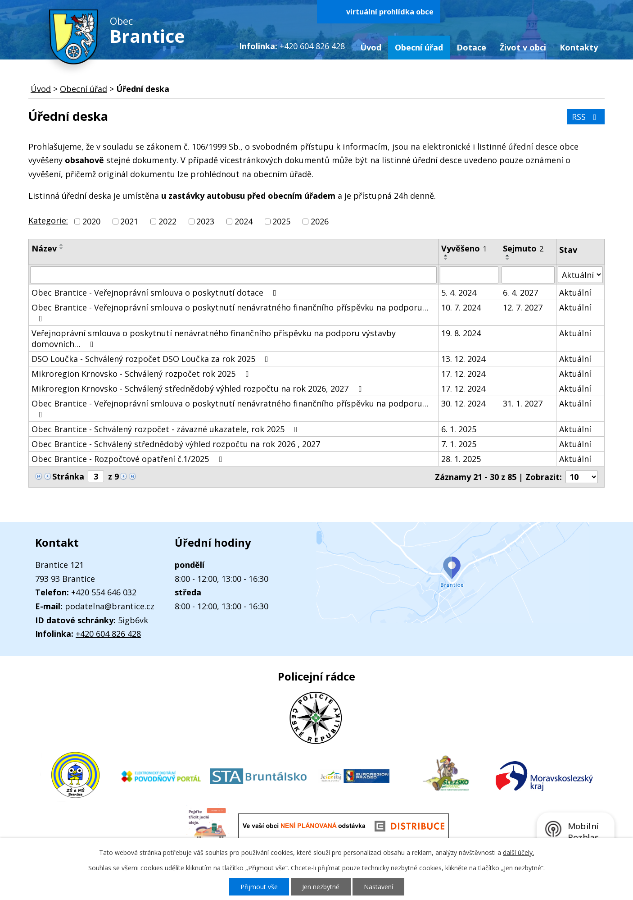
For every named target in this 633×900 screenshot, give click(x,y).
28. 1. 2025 (461, 458)
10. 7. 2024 (461, 307)
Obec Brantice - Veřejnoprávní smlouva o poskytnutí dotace (156, 292)
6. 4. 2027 (520, 292)
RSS (586, 116)
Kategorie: (48, 220)
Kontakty (579, 47)
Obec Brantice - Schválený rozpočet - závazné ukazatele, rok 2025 (166, 429)
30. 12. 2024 (463, 403)
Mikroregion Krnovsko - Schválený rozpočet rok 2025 (142, 373)
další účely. (518, 852)
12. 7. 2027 (523, 307)
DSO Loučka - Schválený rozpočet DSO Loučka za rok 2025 (152, 358)
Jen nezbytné (320, 886)
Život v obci (523, 47)
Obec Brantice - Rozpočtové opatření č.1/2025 (129, 458)
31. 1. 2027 (523, 403)
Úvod (370, 47)
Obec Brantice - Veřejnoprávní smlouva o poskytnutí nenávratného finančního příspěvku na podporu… (230, 312)
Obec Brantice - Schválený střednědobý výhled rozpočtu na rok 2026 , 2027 (176, 444)
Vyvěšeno (464, 248)
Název (44, 248)
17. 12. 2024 (463, 373)
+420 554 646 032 (103, 592)
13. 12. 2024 (463, 358)
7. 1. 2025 (458, 444)
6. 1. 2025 (458, 429)
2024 (244, 221)
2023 (205, 221)
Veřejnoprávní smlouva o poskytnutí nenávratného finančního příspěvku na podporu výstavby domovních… (214, 338)
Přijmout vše (259, 886)
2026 (320, 221)
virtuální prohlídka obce (390, 12)
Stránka (68, 476)
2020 (91, 221)
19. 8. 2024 (461, 333)
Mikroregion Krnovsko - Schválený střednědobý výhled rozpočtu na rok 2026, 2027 (198, 388)
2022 (167, 221)
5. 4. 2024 (458, 292)
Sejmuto (523, 248)
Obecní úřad (419, 47)
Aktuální (575, 292)
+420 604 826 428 (108, 633)
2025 (281, 221)
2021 (129, 221)
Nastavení (378, 886)
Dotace (471, 47)
